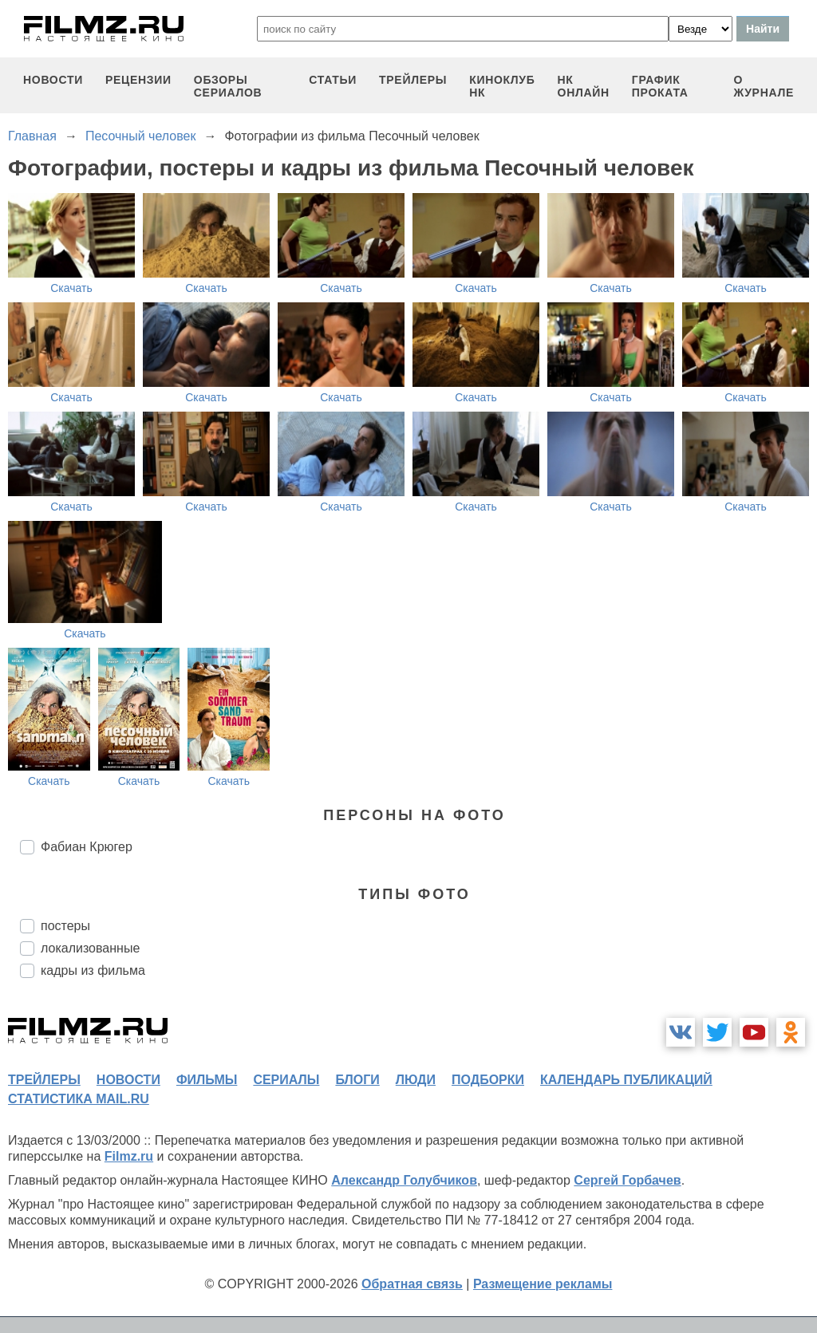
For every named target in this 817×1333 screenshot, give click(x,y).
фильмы (206, 1080)
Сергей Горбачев (627, 1180)
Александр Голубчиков (404, 1180)
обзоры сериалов (228, 86)
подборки (488, 1080)
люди (416, 1080)
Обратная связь (412, 1284)
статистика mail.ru (78, 1099)
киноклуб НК (502, 86)
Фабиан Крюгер (86, 847)
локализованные (90, 948)
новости (53, 79)
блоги (357, 1080)
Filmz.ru (129, 1156)
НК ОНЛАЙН (584, 86)
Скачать (71, 288)
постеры (65, 926)
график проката (660, 86)
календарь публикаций (626, 1080)
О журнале (763, 86)
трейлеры (413, 79)
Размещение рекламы (543, 1284)
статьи (333, 79)
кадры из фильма (93, 970)
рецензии (138, 79)
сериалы (286, 1080)
